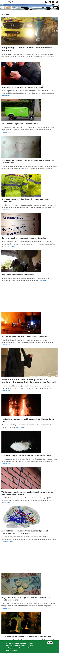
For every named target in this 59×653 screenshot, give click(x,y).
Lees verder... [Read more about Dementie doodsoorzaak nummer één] (43, 280)
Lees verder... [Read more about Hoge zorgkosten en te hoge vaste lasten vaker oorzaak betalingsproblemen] (6, 608)
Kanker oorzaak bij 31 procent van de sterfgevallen (23, 238)
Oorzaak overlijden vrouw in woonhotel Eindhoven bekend (27, 455)
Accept (50, 642)
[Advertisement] (29, 298)
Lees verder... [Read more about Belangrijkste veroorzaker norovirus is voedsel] (6, 95)
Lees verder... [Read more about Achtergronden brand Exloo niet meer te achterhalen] (6, 345)
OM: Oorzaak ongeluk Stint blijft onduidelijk (20, 124)
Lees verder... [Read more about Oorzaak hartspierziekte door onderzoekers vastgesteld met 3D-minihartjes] (6, 171)
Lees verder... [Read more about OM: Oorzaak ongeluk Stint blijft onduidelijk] (6, 132)
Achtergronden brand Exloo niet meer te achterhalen (24, 336)
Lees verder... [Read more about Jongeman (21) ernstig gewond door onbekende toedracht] (6, 59)
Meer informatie (11, 650)
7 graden (10, 2)
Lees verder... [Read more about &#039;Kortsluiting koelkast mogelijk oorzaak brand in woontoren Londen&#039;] (20, 427)
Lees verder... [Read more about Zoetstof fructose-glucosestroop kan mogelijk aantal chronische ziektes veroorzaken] (10, 541)
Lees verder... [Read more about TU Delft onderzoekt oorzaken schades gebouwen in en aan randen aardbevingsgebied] (6, 502)
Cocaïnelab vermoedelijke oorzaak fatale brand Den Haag (26, 636)
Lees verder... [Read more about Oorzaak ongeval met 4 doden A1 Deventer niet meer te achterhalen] (6, 210)
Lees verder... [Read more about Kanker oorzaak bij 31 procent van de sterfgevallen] (11, 246)
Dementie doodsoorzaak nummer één (18, 275)
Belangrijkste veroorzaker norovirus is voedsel (22, 87)
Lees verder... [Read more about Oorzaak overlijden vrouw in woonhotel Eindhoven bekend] (6, 464)
